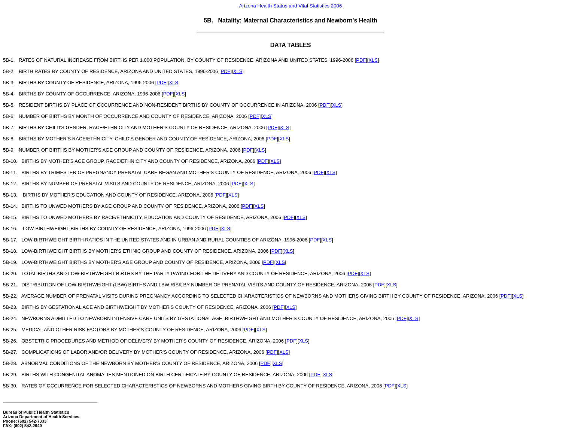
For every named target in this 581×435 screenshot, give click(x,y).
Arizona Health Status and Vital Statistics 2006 (290, 6)
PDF (361, 60)
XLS (373, 60)
